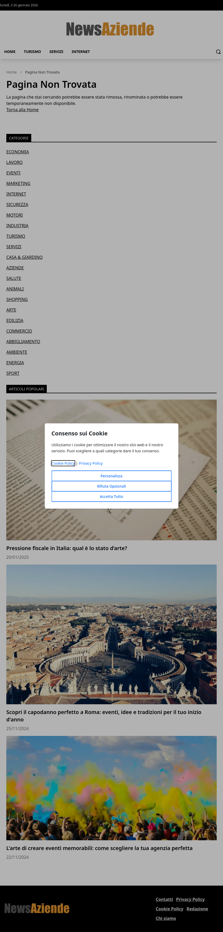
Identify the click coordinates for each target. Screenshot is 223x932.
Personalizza (112, 475)
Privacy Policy (91, 463)
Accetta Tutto (111, 496)
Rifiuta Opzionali (111, 486)
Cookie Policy (63, 463)
